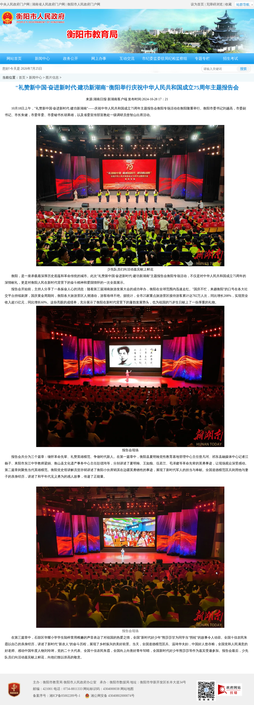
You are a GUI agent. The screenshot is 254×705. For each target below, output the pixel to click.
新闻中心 (42, 58)
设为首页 (197, 4)
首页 (22, 77)
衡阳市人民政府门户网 (83, 4)
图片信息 (52, 77)
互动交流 (127, 58)
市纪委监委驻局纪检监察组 (164, 58)
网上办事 (98, 58)
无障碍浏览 (214, 4)
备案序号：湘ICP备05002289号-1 (56, 695)
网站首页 (14, 58)
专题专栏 (202, 58)
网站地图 (127, 689)
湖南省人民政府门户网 (48, 4)
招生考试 (230, 58)
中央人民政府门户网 (15, 4)
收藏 (228, 4)
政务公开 (70, 58)
